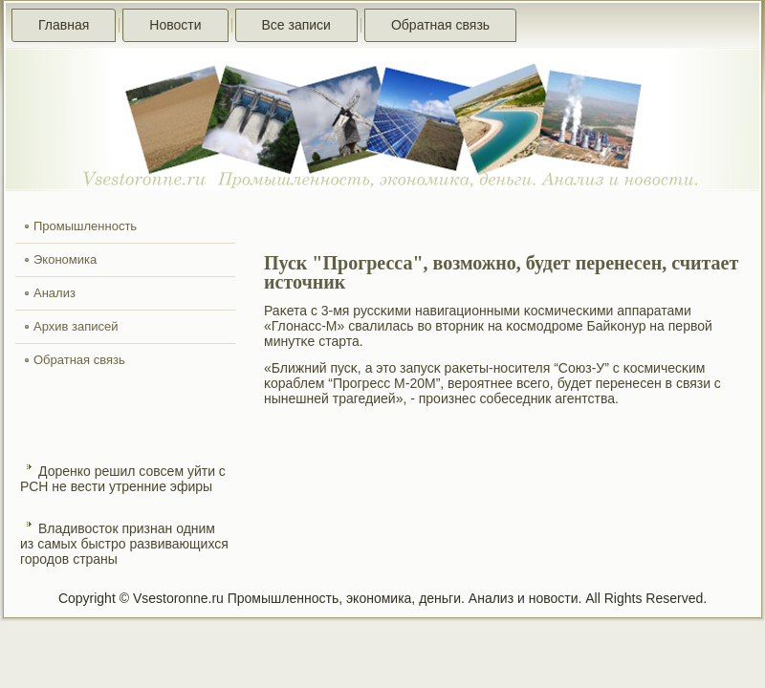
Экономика (65, 259)
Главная (63, 24)
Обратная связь (440, 24)
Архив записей (76, 326)
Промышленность (85, 226)
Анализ (54, 293)
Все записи (296, 24)
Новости (175, 24)
